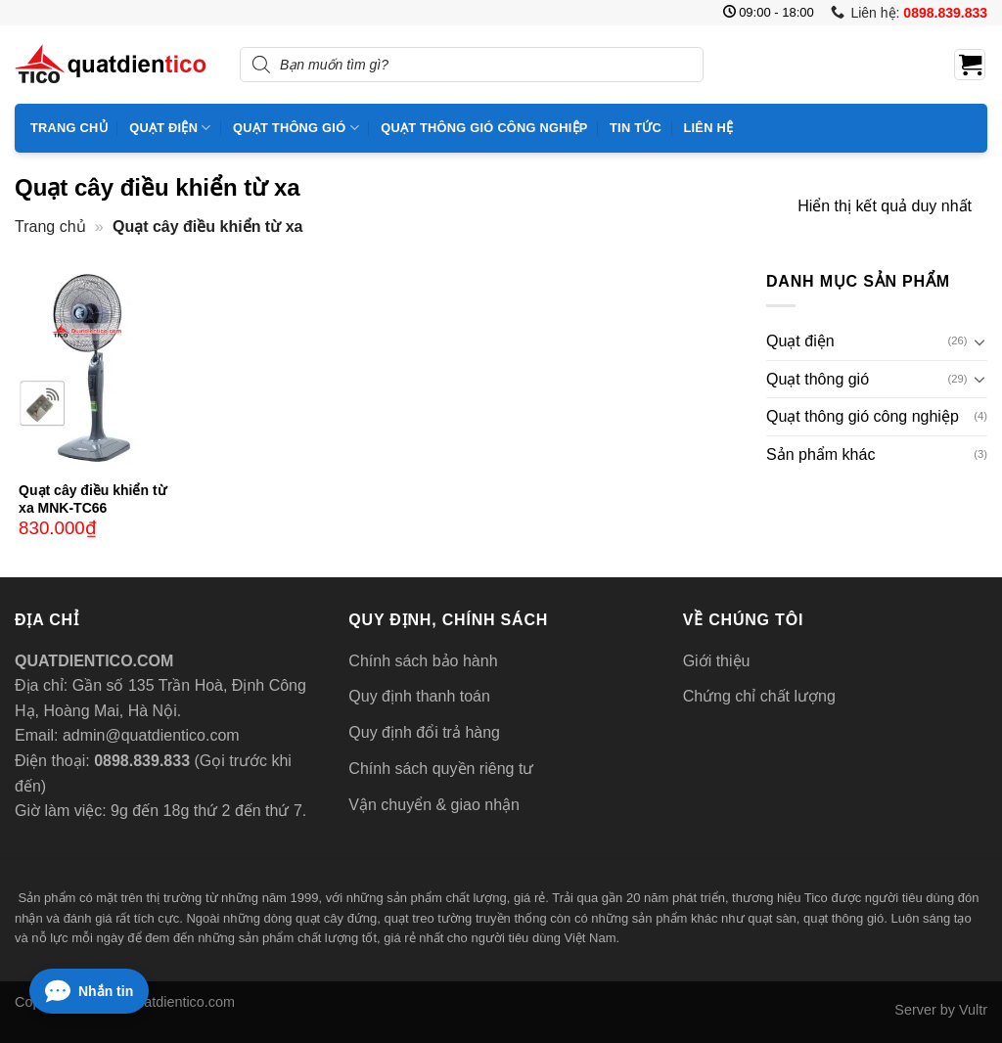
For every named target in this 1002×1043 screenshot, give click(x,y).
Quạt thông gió (296, 127)
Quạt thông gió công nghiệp (484, 127)
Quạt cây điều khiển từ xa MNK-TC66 (92, 499)
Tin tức (635, 127)
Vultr (973, 1010)
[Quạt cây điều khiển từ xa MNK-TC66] (98, 369)
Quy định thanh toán (419, 696)
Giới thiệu (717, 661)
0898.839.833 (140, 760)
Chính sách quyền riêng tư (440, 768)
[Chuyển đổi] (979, 341)
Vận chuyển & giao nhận (434, 804)
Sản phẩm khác (820, 454)
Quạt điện (169, 127)
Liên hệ (708, 127)
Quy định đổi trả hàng (424, 732)
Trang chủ (69, 127)
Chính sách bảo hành (422, 661)
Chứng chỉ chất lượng (759, 696)
